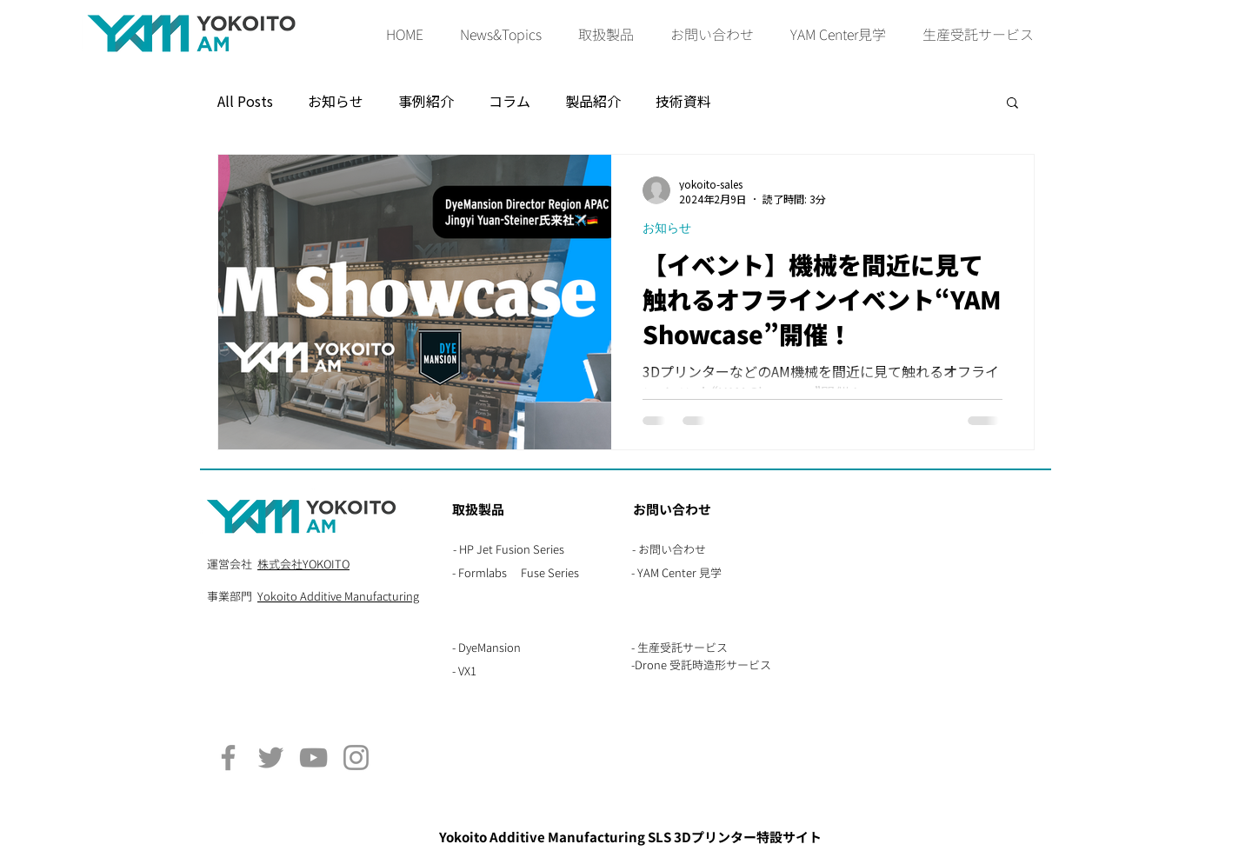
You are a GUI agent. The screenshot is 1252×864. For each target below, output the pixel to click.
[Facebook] (228, 757)
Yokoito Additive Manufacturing (338, 596)
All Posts (245, 101)
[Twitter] (271, 757)
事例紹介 (426, 101)
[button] (606, 35)
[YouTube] (313, 757)
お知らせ (335, 101)
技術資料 (683, 101)
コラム (509, 101)
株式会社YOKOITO (303, 564)
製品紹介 (593, 101)
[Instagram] (356, 757)
